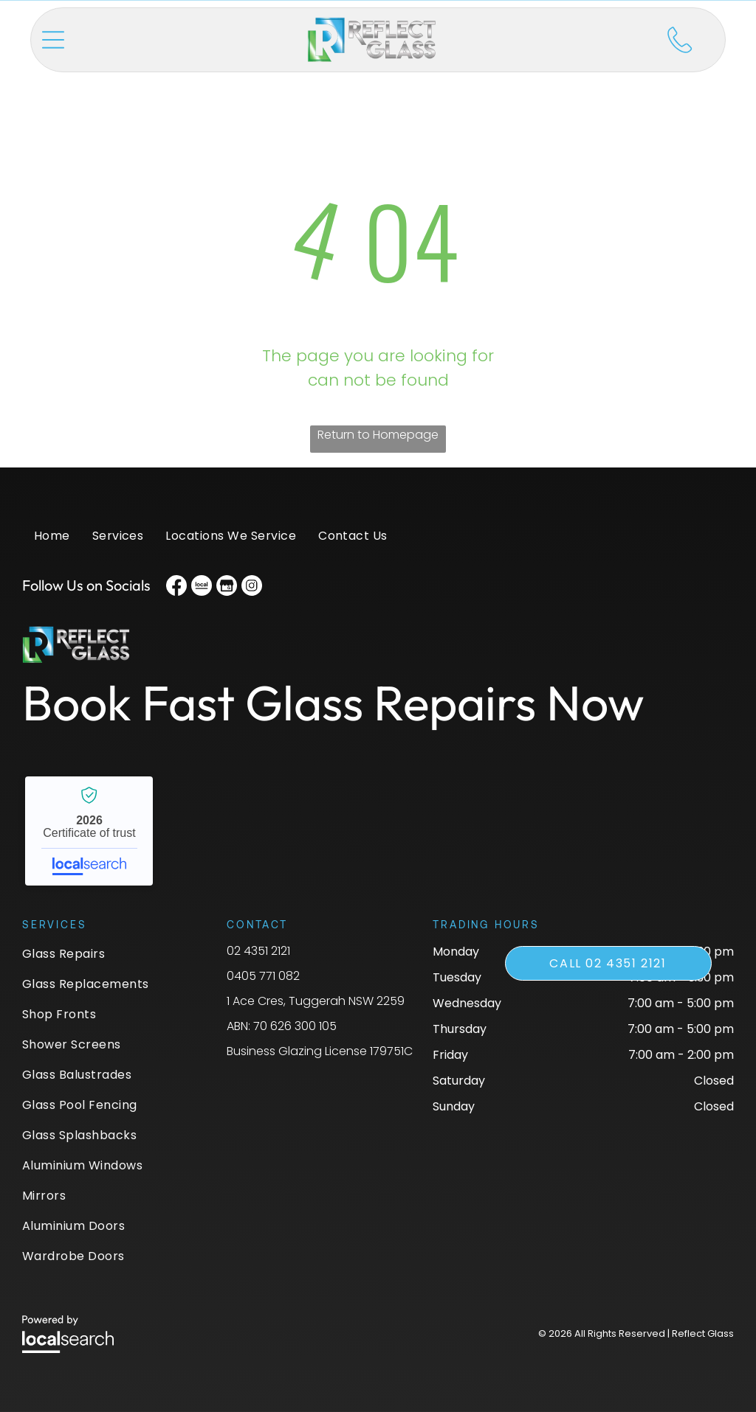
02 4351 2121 (258, 950)
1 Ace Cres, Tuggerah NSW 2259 (316, 1000)
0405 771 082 (263, 975)
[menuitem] (52, 543)
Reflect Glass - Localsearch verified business (89, 831)
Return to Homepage (378, 434)
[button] (53, 40)
